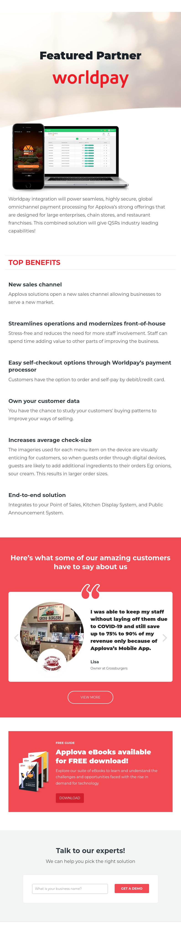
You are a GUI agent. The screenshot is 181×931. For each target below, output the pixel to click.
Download (69, 798)
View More (91, 697)
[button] (16, 637)
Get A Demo (131, 888)
